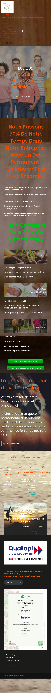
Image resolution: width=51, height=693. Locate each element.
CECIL (4, 35)
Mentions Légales (12, 655)
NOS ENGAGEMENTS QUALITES (12, 31)
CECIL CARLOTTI (6, 14)
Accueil (5, 23)
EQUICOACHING (8, 25)
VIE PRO (5, 27)
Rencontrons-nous (11, 33)
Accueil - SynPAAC (32, 494)
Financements (10, 657)
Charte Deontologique (13, 660)
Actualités (6, 37)
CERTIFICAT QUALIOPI (13, 582)
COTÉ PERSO (7, 29)
